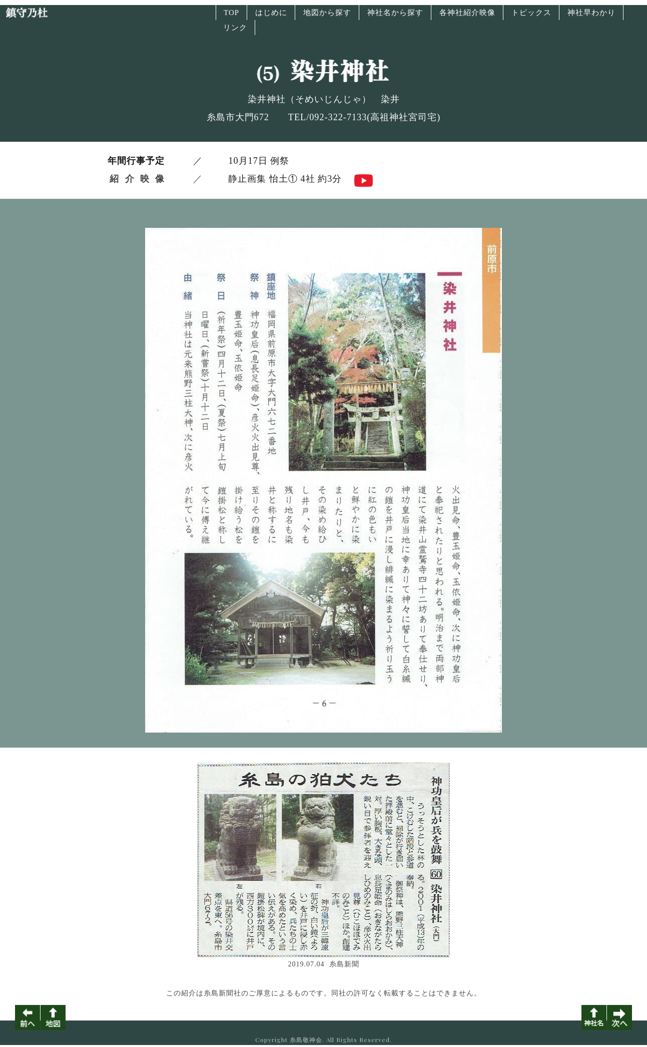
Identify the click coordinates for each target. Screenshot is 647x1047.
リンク (235, 32)
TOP (231, 17)
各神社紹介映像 (467, 17)
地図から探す (327, 17)
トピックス (531, 17)
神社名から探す (395, 17)
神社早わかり (591, 17)
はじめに (271, 17)
